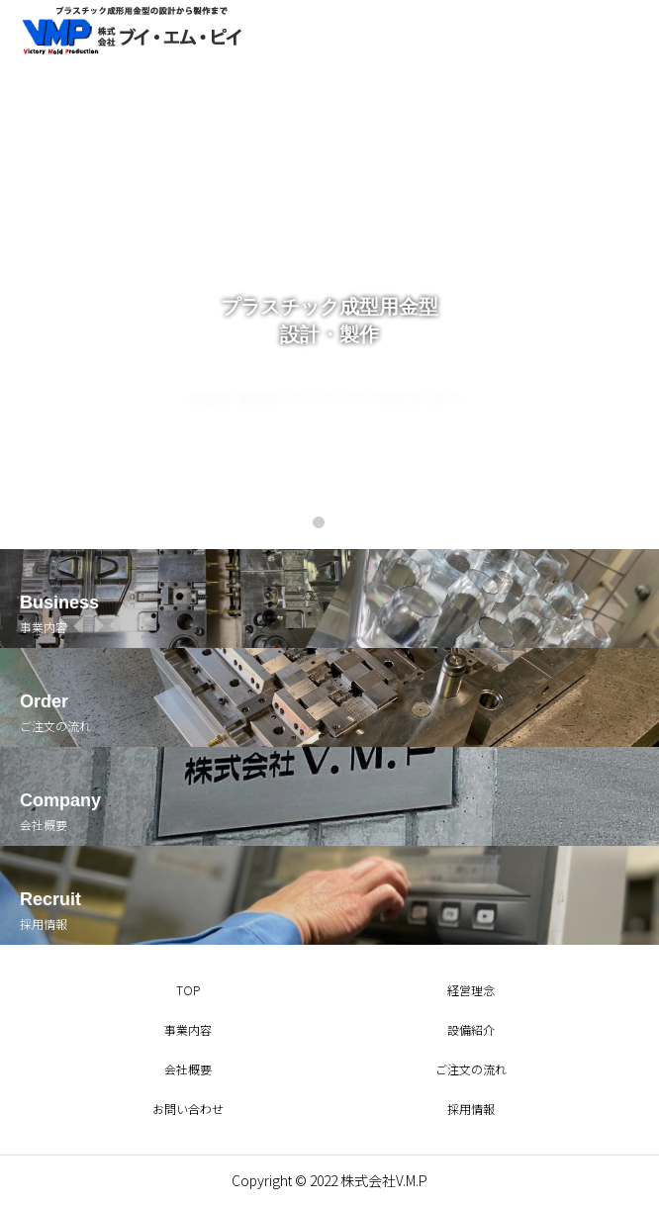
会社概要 (188, 1069)
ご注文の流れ (471, 1069)
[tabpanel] (329, 274)
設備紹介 (471, 1029)
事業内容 (188, 1029)
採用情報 (471, 1108)
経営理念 (471, 989)
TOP (188, 989)
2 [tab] (343, 521)
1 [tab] (320, 521)
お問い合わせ (188, 1108)
